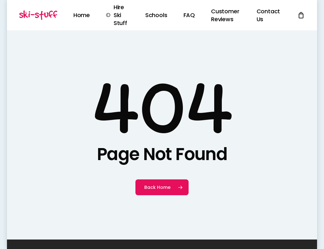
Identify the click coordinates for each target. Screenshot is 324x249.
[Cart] (301, 15)
